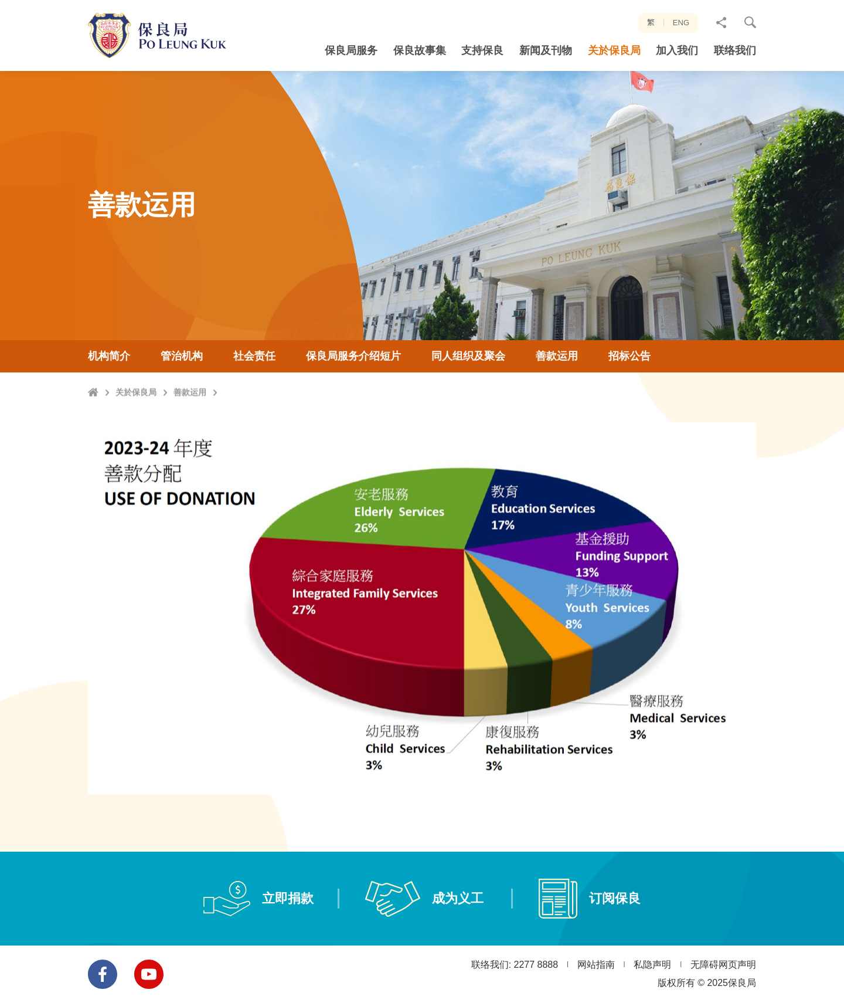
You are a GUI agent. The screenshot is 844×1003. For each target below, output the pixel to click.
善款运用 (189, 435)
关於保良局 (135, 435)
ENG (681, 22)
